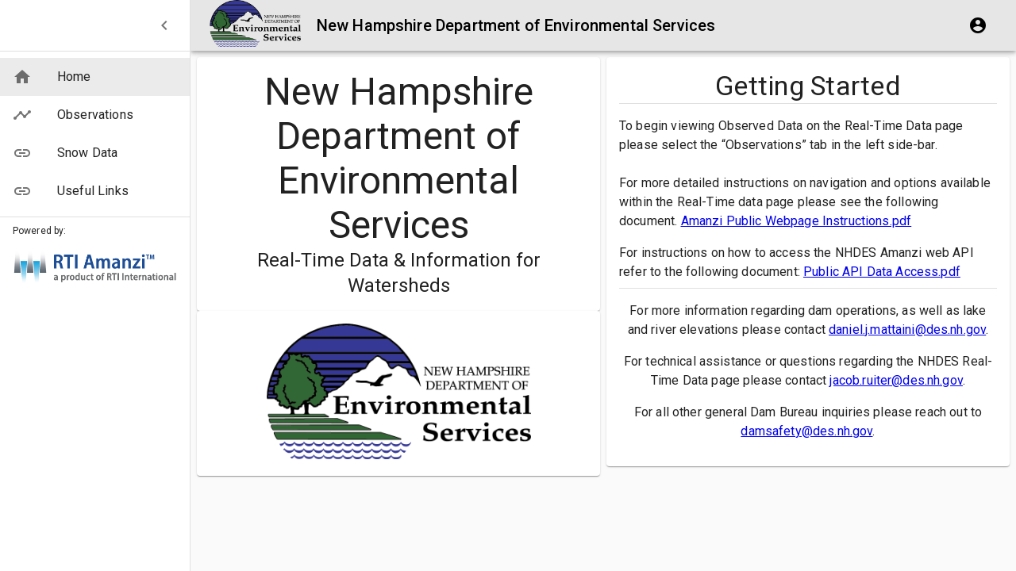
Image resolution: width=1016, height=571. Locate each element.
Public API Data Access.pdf (881, 271)
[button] (95, 77)
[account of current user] (978, 25)
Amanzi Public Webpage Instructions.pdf (796, 220)
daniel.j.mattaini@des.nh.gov (907, 329)
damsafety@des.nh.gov (806, 431)
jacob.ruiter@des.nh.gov (895, 380)
